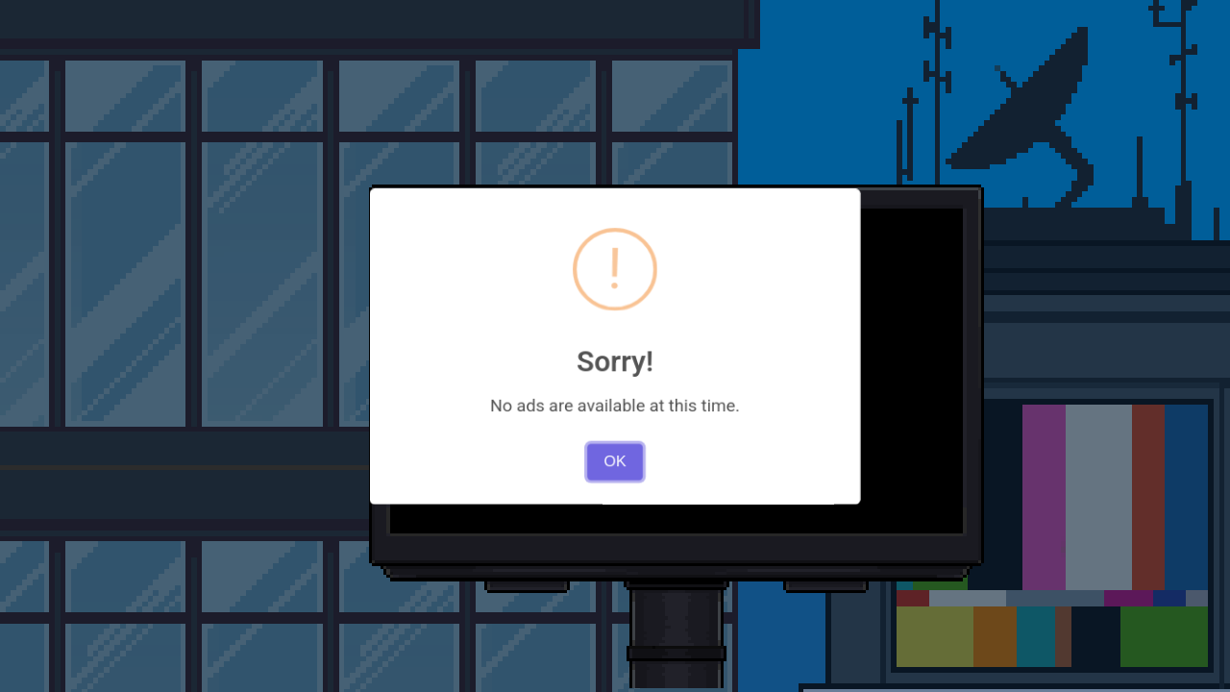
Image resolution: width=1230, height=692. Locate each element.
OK (615, 426)
